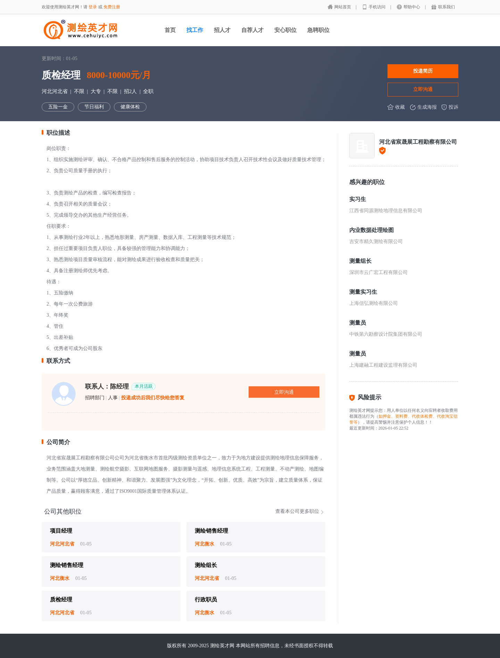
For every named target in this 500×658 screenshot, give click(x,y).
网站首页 (343, 7)
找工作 (194, 30)
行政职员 (206, 599)
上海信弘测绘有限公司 (373, 303)
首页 (170, 30)
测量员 (357, 323)
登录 (93, 7)
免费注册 (111, 7)
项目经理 (61, 531)
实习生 (357, 199)
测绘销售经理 (211, 531)
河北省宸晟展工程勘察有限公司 (418, 142)
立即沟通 (423, 89)
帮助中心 (412, 7)
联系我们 (446, 7)
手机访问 (377, 7)
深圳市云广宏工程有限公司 (378, 272)
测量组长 (360, 261)
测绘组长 (206, 565)
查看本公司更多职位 (297, 511)
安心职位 (285, 30)
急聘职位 (318, 30)
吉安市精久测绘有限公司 (376, 241)
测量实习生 (363, 292)
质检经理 (61, 599)
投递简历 (423, 71)
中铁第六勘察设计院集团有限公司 (385, 334)
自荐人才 (252, 30)
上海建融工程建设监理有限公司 (383, 365)
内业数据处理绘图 (371, 230)
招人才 (222, 30)
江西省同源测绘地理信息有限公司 (385, 210)
